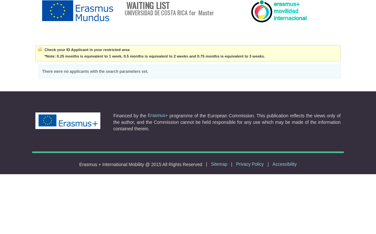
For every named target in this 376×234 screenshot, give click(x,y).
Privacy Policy (250, 164)
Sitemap (219, 164)
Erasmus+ (158, 115)
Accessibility (284, 164)
